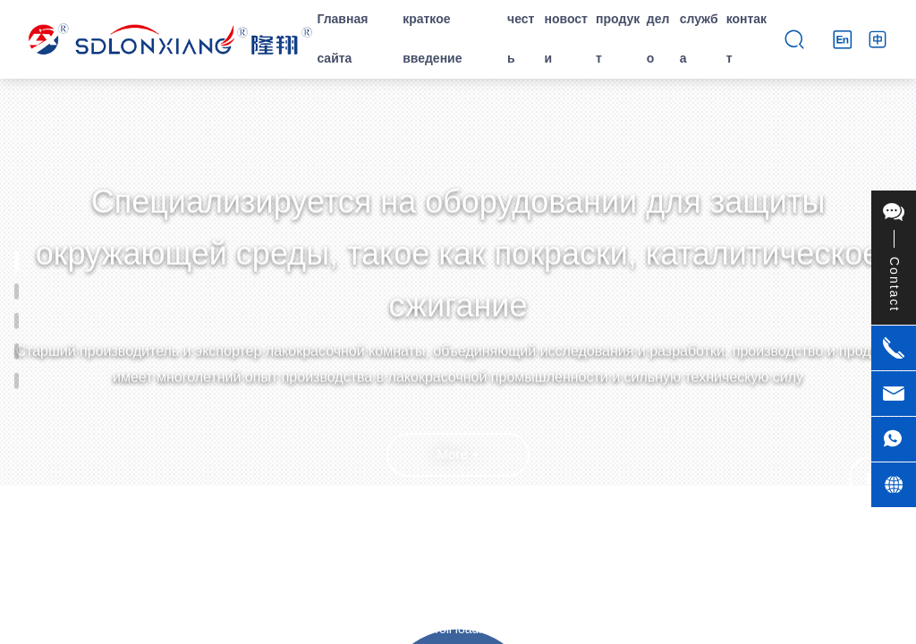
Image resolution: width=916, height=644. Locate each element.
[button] (458, 609)
